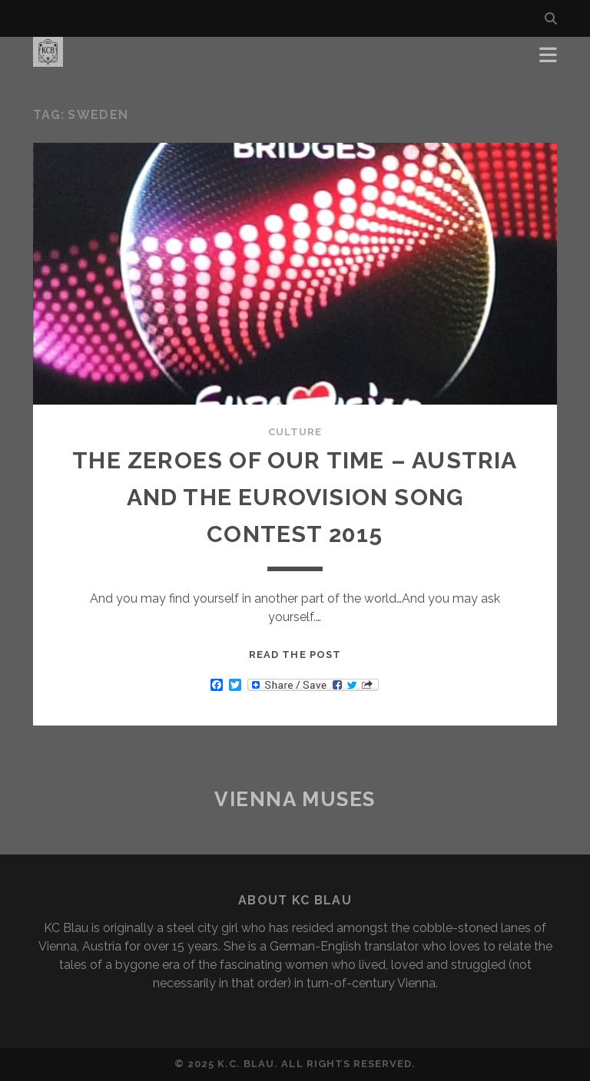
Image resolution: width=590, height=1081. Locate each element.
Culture (295, 432)
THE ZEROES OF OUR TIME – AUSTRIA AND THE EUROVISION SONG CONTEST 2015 (294, 497)
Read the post (295, 654)
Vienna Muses (295, 799)
